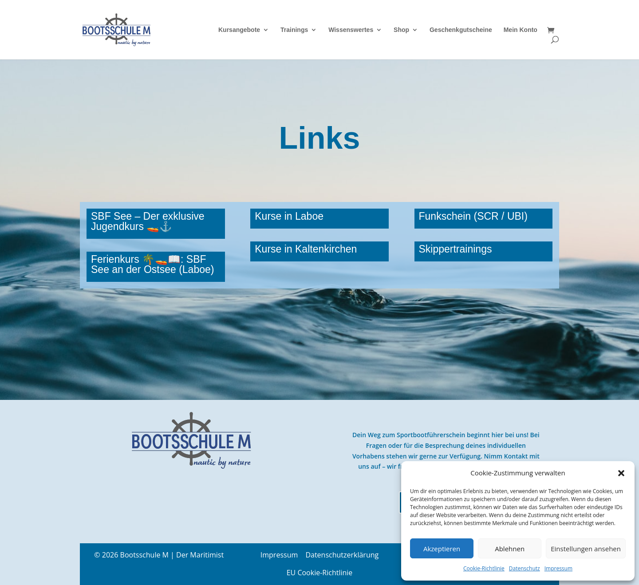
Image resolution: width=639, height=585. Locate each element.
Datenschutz (524, 568)
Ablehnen (510, 548)
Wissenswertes (350, 30)
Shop (401, 30)
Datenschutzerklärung (342, 555)
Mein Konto (520, 30)
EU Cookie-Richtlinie (320, 572)
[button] (621, 473)
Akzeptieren (441, 548)
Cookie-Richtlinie (484, 568)
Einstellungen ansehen (586, 548)
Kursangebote (239, 30)
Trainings (294, 30)
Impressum (558, 568)
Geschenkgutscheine (461, 30)
